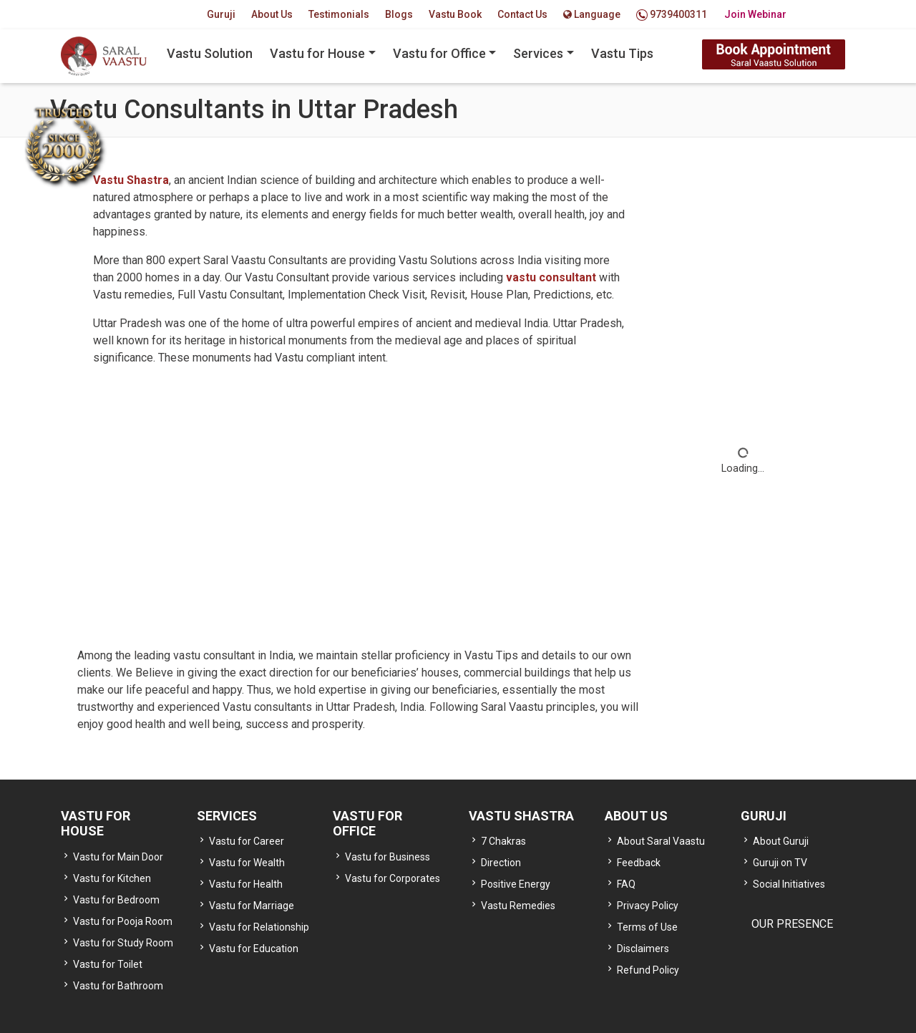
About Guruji (781, 841)
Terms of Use (647, 927)
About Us (272, 14)
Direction (501, 862)
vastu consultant (552, 277)
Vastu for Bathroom (118, 985)
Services (538, 53)
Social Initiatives (789, 884)
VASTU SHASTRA (521, 815)
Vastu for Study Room (123, 943)
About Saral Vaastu (661, 841)
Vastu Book (455, 14)
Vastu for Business (387, 857)
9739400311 (671, 15)
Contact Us (522, 14)
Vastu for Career (246, 841)
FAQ (626, 884)
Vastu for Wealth (247, 862)
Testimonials (338, 14)
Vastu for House (317, 53)
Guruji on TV (780, 862)
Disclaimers (643, 948)
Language (591, 14)
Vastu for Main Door (118, 857)
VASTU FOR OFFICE (367, 823)
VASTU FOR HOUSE (95, 823)
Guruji (221, 14)
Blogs (399, 14)
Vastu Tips (622, 53)
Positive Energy (515, 884)
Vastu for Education (253, 948)
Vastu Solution (210, 53)
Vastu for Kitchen (112, 878)
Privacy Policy (647, 905)
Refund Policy (648, 970)
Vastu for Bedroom (116, 900)
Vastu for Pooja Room (122, 921)
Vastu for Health (246, 884)
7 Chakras (503, 841)
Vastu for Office (439, 53)
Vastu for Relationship (259, 927)
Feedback (639, 862)
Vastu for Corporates (392, 878)
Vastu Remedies (518, 905)
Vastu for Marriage (251, 905)
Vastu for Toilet (107, 964)
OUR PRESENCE (792, 924)
